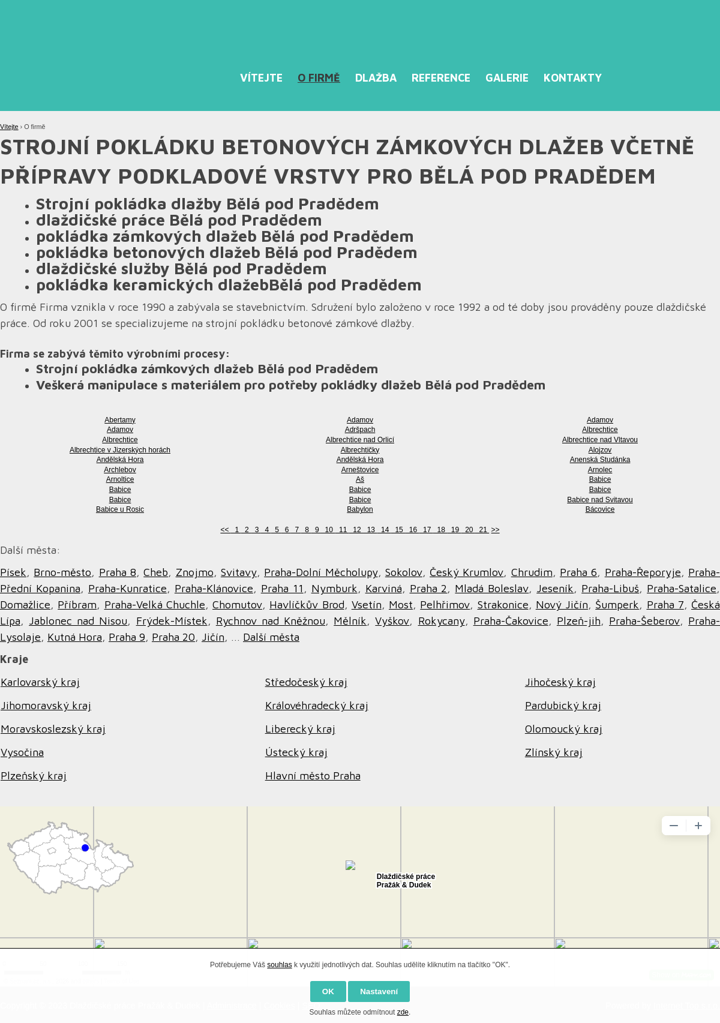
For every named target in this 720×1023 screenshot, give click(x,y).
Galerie (507, 77)
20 (468, 530)
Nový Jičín (562, 604)
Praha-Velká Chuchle (154, 604)
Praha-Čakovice (510, 620)
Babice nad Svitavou (599, 500)
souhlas (279, 965)
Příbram (77, 604)
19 (454, 530)
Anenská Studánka (600, 459)
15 (398, 530)
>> (495, 530)
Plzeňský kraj (34, 775)
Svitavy (239, 572)
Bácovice (600, 509)
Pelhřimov (445, 604)
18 (440, 530)
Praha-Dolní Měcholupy (320, 572)
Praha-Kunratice (127, 588)
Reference (441, 77)
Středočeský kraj (306, 682)
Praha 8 (117, 572)
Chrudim (532, 572)
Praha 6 (578, 572)
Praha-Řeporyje (643, 572)
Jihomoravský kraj (46, 705)
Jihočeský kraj (560, 682)
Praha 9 (127, 637)
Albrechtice (599, 429)
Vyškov (392, 620)
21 (482, 530)
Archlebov (120, 470)
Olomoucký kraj (563, 728)
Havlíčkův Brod (306, 604)
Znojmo (195, 572)
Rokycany (441, 620)
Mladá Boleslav (492, 588)
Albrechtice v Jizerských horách (120, 450)
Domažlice (25, 604)
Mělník (350, 620)
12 (356, 530)
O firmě (319, 77)
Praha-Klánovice (214, 588)
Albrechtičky (360, 450)
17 (426, 530)
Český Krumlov (466, 572)
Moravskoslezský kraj (53, 728)
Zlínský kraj (554, 752)
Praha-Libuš (610, 588)
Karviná (383, 588)
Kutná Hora (74, 637)
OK (328, 991)
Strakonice (503, 604)
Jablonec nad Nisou (78, 620)
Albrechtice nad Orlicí (360, 440)
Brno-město (62, 572)
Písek (13, 572)
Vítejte (261, 77)
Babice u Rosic (120, 509)
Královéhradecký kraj (316, 705)
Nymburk (334, 588)
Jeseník (555, 588)
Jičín (213, 637)
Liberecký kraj (300, 728)
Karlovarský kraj (40, 682)
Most (401, 604)
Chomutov (237, 604)
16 (412, 530)
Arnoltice (120, 479)
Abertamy (119, 420)
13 (370, 530)
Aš (360, 479)
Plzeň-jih (579, 620)
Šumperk (617, 604)
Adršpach (360, 429)
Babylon (360, 509)
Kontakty (573, 77)
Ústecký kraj (296, 752)
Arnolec (600, 470)
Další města (271, 637)
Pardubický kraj (563, 705)
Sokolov (403, 572)
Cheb (155, 572)
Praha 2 (429, 588)
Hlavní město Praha (313, 775)
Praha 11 (282, 588)
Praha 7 (665, 604)
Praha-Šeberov (644, 620)
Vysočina (22, 752)
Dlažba (376, 77)
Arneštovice (360, 470)
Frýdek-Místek (172, 620)
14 (384, 530)
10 (328, 530)
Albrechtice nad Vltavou (600, 440)
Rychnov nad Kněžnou (270, 620)
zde (403, 1012)
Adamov (360, 420)
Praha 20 (173, 637)
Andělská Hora (120, 459)
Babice (600, 479)
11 (342, 530)
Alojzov (600, 450)
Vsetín (367, 604)
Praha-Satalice (681, 588)
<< (225, 530)
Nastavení (379, 991)
